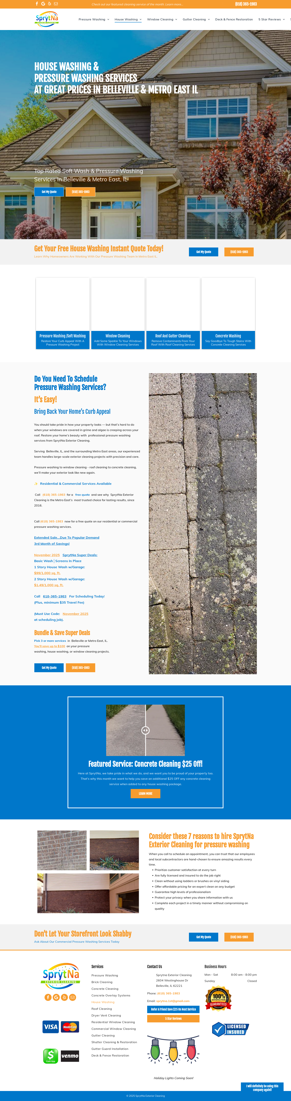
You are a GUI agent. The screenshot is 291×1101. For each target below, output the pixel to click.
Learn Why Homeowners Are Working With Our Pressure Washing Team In (86, 256)
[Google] (43, 4)
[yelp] (49, 4)
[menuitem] (94, 19)
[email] (56, 4)
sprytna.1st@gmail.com (172, 1001)
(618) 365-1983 (246, 4)
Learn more (173, 4)
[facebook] (37, 4)
